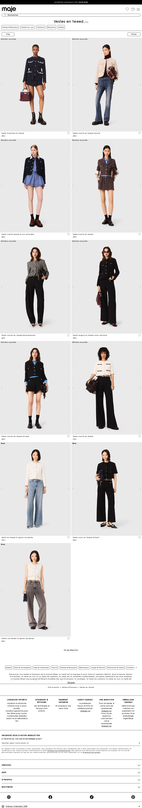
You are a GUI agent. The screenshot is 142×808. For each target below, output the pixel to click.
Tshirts (54, 668)
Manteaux (83, 668)
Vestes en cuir (27, 27)
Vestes (61, 27)
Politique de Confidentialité (59, 750)
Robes (8, 668)
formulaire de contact (91, 752)
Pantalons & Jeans (116, 668)
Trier (8, 34)
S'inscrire (138, 743)
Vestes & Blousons (10, 27)
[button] (127, 9)
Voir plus (71, 682)
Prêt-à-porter (53, 687)
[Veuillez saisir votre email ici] (71, 743)
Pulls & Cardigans (22, 668)
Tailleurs (40, 27)
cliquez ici (85, 711)
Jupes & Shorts (98, 668)
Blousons (51, 27)
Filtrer (134, 34)
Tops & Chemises (41, 668)
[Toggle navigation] (138, 9)
